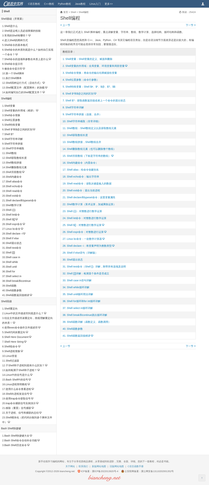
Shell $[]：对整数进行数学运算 (84, 225)
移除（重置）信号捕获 (18, 408)
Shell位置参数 (12, 120)
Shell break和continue (18, 280)
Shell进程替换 (12, 351)
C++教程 (49, 3)
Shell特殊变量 (12, 124)
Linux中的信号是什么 (17, 374)
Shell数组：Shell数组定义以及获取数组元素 (91, 128)
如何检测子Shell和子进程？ (21, 370)
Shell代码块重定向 (14, 332)
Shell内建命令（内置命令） (82, 162)
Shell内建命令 (13, 176)
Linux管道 (11, 355)
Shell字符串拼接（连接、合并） (83, 114)
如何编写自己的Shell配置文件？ (24, 92)
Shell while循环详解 (78, 287)
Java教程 (80, 3)
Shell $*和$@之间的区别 (18, 129)
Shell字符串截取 (15, 148)
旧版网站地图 (117, 466)
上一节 (65, 25)
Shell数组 (11, 153)
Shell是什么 (11, 26)
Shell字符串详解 (13, 138)
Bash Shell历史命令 (15, 445)
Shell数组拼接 (13, 162)
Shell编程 (6, 98)
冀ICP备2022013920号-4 (105, 471)
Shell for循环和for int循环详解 (83, 301)
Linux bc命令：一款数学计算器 (84, 238)
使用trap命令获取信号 (18, 398)
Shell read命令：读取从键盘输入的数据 (89, 183)
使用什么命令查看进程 (18, 389)
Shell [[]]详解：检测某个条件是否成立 (88, 273)
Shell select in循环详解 (80, 308)
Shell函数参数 (13, 290)
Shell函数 (11, 285)
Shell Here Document (16, 337)
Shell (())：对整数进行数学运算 (84, 211)
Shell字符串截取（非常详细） (84, 121)
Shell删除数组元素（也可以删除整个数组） (91, 148)
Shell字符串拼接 (13, 143)
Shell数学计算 (13, 205)
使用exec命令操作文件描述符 (21, 327)
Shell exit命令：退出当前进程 (83, 190)
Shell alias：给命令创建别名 (83, 169)
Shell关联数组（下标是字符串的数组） (89, 155)
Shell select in (13, 276)
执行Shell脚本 (13, 78)
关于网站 (70, 466)
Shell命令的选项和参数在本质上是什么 (26, 59)
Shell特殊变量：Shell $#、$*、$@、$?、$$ (90, 86)
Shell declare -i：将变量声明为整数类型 (89, 245)
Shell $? (9, 134)
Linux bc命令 (13, 228)
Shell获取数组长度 (16, 157)
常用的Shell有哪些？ (16, 35)
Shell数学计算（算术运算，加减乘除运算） (91, 204)
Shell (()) (10, 209)
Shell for (10, 271)
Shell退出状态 (13, 243)
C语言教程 (34, 3)
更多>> (109, 3)
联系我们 (83, 466)
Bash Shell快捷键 (11, 428)
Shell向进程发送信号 (17, 393)
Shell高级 (6, 301)
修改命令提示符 (13, 68)
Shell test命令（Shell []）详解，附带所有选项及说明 (96, 266)
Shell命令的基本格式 (16, 45)
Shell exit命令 (13, 195)
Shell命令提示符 (13, 63)
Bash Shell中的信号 (17, 379)
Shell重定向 (11, 308)
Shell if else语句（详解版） (82, 252)
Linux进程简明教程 (16, 384)
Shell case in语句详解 (79, 280)
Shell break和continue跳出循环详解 (87, 315)
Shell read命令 (14, 191)
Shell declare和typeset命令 (21, 200)
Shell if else (12, 238)
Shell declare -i (14, 233)
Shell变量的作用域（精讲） (19, 110)
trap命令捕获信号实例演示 (20, 403)
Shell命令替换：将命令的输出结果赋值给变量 (91, 72)
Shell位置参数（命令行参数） (82, 79)
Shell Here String (14, 341)
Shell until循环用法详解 (80, 294)
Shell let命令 (13, 214)
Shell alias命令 (14, 181)
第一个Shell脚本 (15, 73)
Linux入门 (95, 3)
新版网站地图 (99, 466)
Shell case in (13, 257)
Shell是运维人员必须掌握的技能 (22, 30)
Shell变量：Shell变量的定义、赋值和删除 (88, 59)
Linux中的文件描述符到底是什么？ (23, 313)
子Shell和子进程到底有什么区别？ (25, 365)
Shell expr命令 (14, 224)
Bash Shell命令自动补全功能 (20, 440)
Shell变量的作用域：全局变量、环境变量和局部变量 (95, 65)
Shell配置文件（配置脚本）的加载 (25, 87)
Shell (7, 11)
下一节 (191, 25)
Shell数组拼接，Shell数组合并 (84, 142)
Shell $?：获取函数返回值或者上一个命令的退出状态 (95, 100)
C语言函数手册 (136, 466)
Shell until (11, 266)
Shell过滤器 (12, 360)
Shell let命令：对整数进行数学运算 (87, 218)
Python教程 (64, 3)
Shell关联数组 (13, 172)
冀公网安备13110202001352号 (157, 471)
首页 (65, 12)
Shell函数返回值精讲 (17, 295)
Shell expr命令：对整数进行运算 (85, 231)
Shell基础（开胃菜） (13, 18)
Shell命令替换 (12, 115)
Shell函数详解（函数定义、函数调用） (89, 321)
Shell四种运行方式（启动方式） (24, 82)
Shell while (12, 262)
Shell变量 (9, 105)
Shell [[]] (10, 252)
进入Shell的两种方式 (16, 40)
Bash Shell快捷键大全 (16, 435)
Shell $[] (10, 219)
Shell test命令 (13, 247)
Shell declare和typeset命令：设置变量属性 (91, 197)
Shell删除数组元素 (16, 167)
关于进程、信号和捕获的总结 (22, 412)
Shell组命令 (11, 346)
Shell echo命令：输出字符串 (83, 176)
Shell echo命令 (14, 186)
